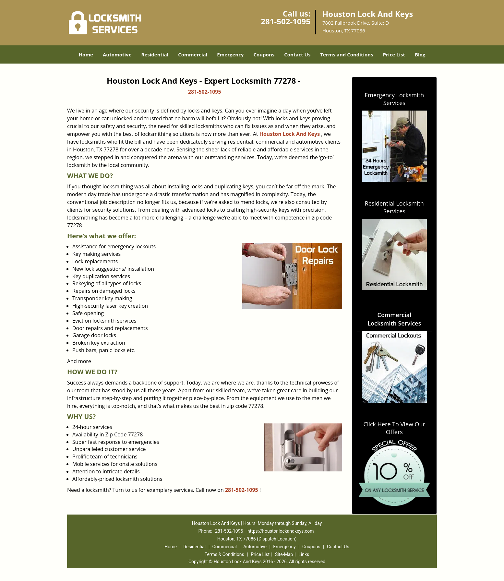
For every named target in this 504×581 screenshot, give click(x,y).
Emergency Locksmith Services (394, 99)
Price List (394, 54)
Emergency (230, 54)
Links (303, 554)
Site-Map (284, 554)
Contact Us (297, 54)
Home (86, 54)
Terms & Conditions (224, 554)
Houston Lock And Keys (289, 133)
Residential (155, 54)
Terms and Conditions (346, 54)
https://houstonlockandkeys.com (280, 531)
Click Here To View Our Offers (394, 428)
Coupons (263, 54)
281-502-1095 (285, 21)
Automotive (117, 54)
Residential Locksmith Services (394, 207)
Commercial (192, 54)
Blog (420, 54)
